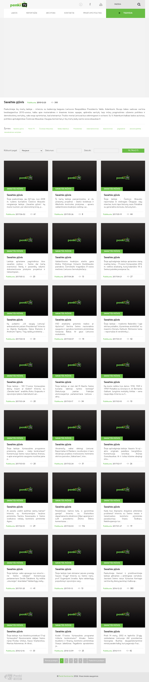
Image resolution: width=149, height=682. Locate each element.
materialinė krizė (93, 129)
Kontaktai (69, 13)
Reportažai (31, 13)
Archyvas (50, 13)
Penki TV (31, 129)
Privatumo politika (92, 13)
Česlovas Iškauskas (46, 129)
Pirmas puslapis (51, 661)
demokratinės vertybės (12, 132)
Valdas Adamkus (63, 129)
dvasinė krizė (108, 129)
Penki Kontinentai (66, 676)
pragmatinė (121, 129)
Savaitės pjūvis (19, 129)
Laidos (14, 13)
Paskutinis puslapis (96, 661)
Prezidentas (77, 129)
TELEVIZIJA (127, 13)
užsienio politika (135, 129)
